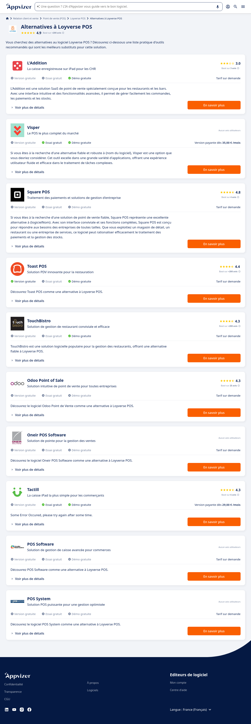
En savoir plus (213, 105)
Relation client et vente (26, 18)
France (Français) (197, 709)
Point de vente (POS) (54, 18)
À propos (93, 683)
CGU (7, 699)
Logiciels (92, 690)
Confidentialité (13, 684)
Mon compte (178, 682)
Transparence (13, 691)
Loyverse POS (77, 18)
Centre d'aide (178, 690)
